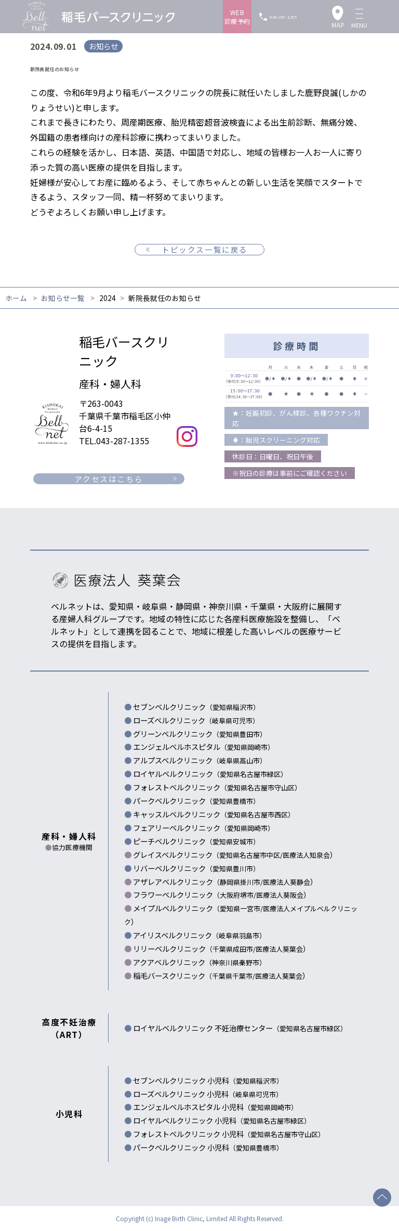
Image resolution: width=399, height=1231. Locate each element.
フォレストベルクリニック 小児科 (229, 1133)
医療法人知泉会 (306, 855)
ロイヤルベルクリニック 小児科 (222, 1120)
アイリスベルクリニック (199, 934)
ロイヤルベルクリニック (210, 773)
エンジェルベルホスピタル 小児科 (215, 1106)
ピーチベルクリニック (196, 841)
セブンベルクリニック (196, 706)
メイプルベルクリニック (198, 907)
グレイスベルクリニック (208, 854)
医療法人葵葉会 (279, 949)
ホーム (16, 298)
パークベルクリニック (196, 800)
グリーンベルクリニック (200, 733)
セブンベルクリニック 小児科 (208, 1080)
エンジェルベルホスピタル (203, 746)
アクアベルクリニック (199, 961)
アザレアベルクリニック (198, 881)
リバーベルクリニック (196, 868)
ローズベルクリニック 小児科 (208, 1093)
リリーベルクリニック (194, 948)
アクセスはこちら (108, 478)
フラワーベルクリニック (194, 894)
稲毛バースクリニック (194, 975)
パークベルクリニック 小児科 (208, 1147)
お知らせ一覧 (63, 298)
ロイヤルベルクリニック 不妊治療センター (240, 1027)
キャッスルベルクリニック (214, 814)
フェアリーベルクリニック (203, 827)
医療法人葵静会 (286, 882)
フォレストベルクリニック (217, 787)
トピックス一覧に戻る (205, 249)
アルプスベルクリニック (200, 760)
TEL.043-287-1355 (114, 440)
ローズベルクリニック (196, 720)
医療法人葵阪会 (279, 895)
